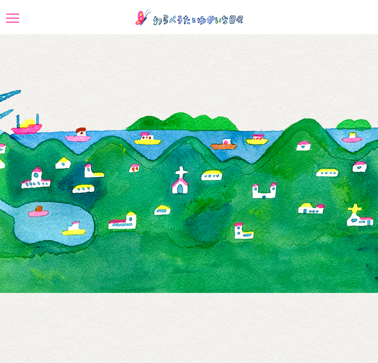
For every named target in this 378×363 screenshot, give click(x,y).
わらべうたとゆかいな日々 (189, 17)
